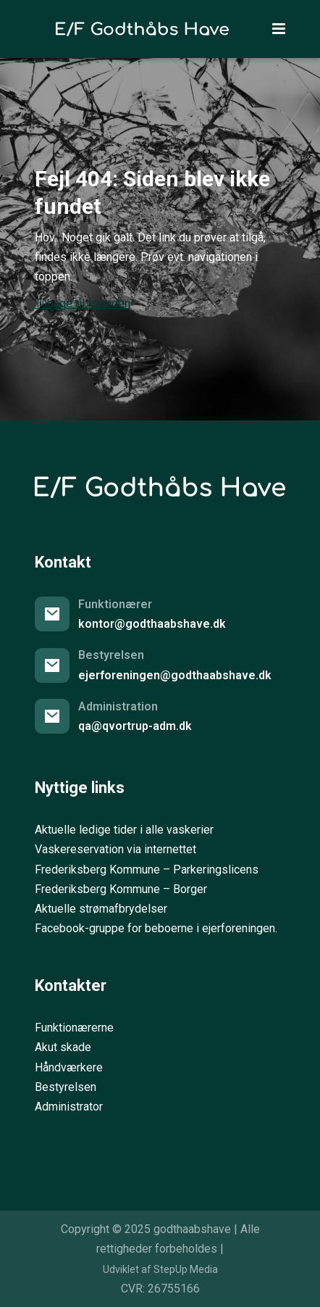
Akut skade (63, 1047)
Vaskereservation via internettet (115, 849)
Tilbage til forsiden (82, 303)
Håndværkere (69, 1067)
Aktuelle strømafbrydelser (101, 909)
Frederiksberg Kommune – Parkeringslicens (146, 869)
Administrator (69, 1106)
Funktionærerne (74, 1027)
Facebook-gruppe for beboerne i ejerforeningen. (156, 928)
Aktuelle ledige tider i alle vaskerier (124, 830)
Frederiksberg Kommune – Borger (121, 889)
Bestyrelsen (65, 1087)
